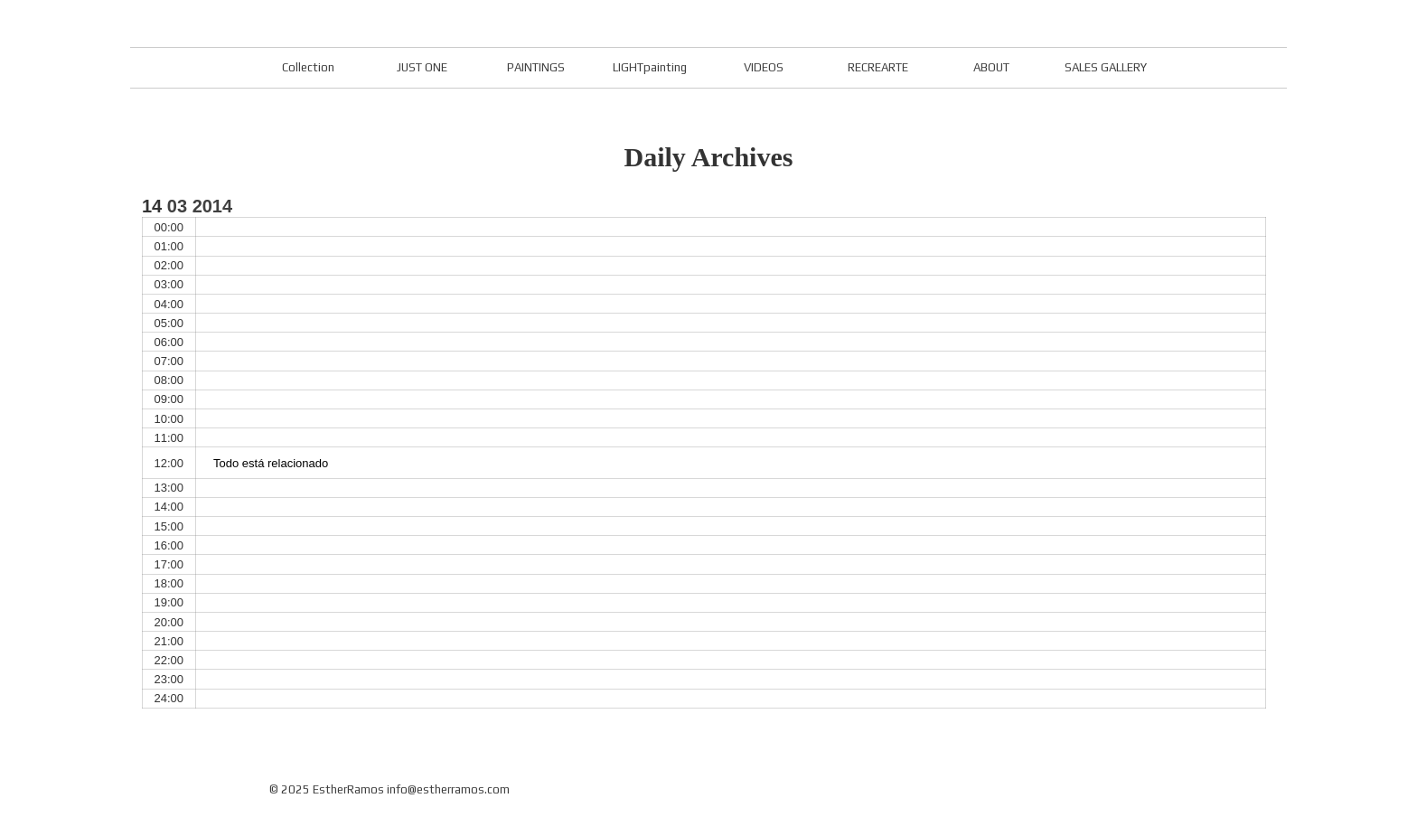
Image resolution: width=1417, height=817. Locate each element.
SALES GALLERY (1106, 67)
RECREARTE (878, 67)
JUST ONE (422, 67)
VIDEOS (764, 67)
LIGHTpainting (650, 67)
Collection (308, 67)
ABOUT (991, 67)
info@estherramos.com (448, 789)
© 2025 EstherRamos (326, 789)
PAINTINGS (536, 67)
